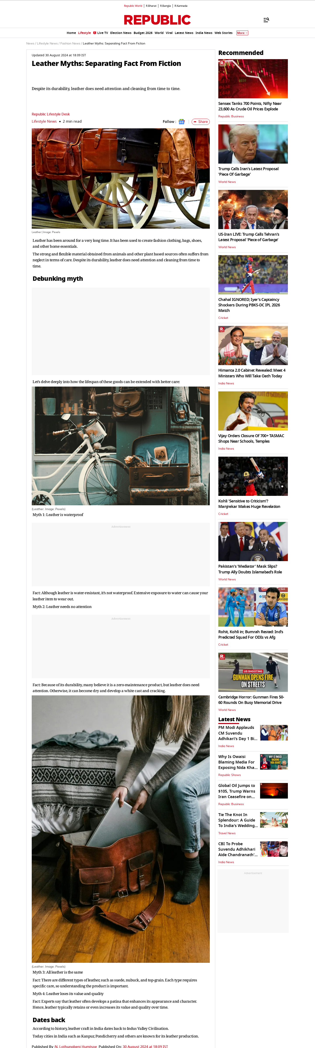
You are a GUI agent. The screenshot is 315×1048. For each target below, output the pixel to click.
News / (31, 43)
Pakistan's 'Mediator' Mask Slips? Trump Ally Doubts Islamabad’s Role (250, 569)
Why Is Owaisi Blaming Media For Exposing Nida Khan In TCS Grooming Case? (237, 768)
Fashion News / (71, 43)
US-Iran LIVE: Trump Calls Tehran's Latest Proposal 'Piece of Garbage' (248, 237)
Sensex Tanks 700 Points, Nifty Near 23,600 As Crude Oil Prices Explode (250, 106)
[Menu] (264, 20)
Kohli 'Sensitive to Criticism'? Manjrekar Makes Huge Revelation (249, 503)
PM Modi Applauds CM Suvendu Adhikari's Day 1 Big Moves (237, 736)
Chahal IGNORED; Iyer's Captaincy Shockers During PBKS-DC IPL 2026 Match (249, 305)
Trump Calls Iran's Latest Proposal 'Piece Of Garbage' (248, 171)
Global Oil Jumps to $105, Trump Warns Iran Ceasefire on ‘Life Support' (236, 794)
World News (227, 182)
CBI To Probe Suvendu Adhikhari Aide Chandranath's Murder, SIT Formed (237, 852)
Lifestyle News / (48, 43)
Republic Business (231, 116)
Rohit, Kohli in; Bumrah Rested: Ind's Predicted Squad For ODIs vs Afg (250, 634)
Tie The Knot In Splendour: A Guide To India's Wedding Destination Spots (236, 823)
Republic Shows (229, 775)
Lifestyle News (44, 121)
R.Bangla (165, 6)
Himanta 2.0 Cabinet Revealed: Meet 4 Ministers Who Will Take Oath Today (251, 373)
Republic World (133, 6)
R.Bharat (151, 6)
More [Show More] (242, 33)
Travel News (227, 833)
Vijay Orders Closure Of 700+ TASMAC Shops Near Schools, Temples (251, 438)
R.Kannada (181, 6)
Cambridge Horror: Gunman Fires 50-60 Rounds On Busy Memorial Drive (251, 699)
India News (226, 383)
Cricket (223, 318)
